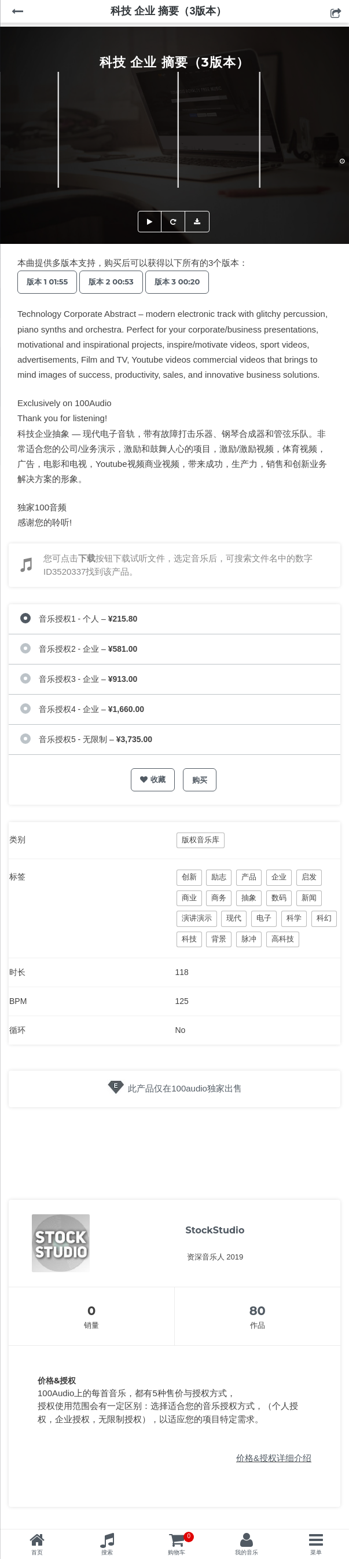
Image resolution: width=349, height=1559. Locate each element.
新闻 (309, 897)
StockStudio (215, 1230)
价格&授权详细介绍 (273, 1458)
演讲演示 (197, 918)
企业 (278, 876)
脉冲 (248, 938)
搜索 (107, 1552)
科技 (189, 938)
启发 (309, 876)
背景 (218, 938)
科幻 (324, 918)
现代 (233, 918)
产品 (248, 876)
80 (257, 1311)
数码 (278, 897)
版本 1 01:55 (47, 281)
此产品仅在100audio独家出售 (185, 1088)
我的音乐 (246, 1552)
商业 (189, 897)
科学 (294, 918)
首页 (37, 1552)
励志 (218, 876)
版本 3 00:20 (177, 281)
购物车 (181, 1544)
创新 (189, 876)
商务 (218, 897)
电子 (263, 918)
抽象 (248, 897)
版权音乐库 (200, 839)
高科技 (282, 938)
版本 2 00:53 (111, 281)
